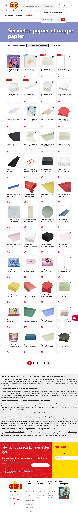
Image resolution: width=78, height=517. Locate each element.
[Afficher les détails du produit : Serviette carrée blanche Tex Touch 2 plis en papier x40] (47, 61)
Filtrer (68, 51)
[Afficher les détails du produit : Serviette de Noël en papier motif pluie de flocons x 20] (13, 211)
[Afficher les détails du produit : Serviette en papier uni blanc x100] (30, 136)
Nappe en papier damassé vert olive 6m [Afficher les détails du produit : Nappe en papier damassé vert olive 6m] (47, 345)
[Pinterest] (10, 504)
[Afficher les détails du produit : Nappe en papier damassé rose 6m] (64, 237)
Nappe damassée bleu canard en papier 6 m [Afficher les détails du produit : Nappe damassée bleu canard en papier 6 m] (64, 220)
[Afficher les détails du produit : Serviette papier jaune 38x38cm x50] (13, 287)
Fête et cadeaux (14, 20)
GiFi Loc (39, 498)
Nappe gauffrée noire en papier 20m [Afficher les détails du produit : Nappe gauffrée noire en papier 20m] (13, 145)
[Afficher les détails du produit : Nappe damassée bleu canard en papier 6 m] (64, 211)
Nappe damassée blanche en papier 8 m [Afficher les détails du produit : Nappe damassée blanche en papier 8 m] (30, 95)
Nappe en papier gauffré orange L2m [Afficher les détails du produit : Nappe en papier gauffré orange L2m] (29, 295)
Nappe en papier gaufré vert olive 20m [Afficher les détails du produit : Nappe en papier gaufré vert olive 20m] (47, 145)
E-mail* (5, 463)
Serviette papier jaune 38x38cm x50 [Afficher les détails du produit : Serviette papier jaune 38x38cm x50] (13, 295)
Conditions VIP (40, 495)
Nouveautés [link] (9, 15)
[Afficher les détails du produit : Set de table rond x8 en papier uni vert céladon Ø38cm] (47, 211)
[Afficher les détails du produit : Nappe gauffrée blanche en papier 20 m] (64, 61)
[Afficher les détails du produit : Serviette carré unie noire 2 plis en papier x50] (64, 337)
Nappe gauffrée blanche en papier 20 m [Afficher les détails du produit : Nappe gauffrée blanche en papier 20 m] (64, 70)
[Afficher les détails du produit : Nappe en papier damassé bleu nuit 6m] (47, 312)
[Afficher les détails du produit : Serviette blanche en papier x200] (13, 86)
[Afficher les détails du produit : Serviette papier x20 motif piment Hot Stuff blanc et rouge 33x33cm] (30, 161)
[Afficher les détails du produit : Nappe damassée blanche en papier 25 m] (64, 262)
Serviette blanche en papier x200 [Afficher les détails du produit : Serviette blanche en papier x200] (13, 95)
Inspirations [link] (19, 15)
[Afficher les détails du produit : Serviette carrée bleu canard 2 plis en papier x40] (30, 337)
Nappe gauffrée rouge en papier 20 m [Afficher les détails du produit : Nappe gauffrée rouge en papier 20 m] (64, 195)
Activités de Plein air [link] (11, 11)
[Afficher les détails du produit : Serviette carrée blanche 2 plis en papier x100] (30, 237)
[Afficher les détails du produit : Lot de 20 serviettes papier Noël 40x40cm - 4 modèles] (13, 337)
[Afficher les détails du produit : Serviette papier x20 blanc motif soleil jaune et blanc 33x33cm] (30, 61)
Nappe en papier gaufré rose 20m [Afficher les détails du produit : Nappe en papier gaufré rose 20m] (13, 245)
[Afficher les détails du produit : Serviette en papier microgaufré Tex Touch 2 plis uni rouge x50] (64, 111)
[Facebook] (10, 499)
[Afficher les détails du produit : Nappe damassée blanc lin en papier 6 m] (30, 211)
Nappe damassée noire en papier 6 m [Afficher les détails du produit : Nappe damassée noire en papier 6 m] (13, 170)
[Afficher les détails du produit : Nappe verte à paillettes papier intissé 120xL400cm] (30, 312)
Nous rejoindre (52, 491)
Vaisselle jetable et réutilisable (16, 45)
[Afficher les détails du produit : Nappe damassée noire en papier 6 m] (13, 161)
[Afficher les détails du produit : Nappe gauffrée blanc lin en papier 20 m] (47, 111)
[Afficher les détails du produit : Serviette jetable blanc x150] (47, 86)
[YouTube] (17, 499)
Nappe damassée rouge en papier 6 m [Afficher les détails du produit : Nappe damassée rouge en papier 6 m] (29, 195)
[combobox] (38, 6)
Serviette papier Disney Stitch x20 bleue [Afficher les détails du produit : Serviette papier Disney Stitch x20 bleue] (13, 270)
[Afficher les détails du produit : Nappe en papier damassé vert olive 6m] (47, 337)
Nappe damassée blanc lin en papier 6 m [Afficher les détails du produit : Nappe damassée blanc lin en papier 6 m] (30, 220)
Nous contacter (29, 491)
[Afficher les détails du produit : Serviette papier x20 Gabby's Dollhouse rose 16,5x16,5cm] (47, 262)
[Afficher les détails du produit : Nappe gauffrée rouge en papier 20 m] (64, 186)
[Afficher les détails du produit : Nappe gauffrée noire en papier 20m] (13, 136)
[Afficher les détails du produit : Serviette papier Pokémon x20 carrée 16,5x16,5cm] (13, 312)
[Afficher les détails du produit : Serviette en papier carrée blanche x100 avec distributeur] (64, 161)
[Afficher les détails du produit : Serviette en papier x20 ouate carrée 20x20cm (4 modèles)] (30, 111)
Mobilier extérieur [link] (26, 11)
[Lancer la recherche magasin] (63, 19)
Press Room (51, 498)
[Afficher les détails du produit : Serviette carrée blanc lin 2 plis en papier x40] (64, 136)
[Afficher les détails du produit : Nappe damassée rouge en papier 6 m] (30, 186)
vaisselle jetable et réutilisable (14, 432)
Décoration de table (56, 45)
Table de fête (28, 20)
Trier (57, 51)
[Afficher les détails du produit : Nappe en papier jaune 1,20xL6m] (47, 186)
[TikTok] (14, 504)
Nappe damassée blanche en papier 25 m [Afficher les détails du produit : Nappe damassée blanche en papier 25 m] (64, 270)
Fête (21, 20)
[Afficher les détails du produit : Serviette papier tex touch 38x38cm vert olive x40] (64, 287)
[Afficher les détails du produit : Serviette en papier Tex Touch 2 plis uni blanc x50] (64, 86)
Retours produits (29, 498)
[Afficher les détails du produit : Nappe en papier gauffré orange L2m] (30, 287)
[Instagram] (14, 499)
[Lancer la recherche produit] (24, 6)
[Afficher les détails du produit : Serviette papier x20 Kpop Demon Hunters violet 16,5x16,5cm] (13, 61)
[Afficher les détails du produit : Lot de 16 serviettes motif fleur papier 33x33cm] (30, 262)
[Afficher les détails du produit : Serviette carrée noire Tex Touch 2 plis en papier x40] (47, 161)
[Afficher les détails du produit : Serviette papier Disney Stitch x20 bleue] (13, 262)
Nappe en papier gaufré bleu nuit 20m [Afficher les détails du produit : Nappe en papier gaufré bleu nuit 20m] (13, 195)
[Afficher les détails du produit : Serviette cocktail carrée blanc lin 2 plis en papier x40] (64, 312)
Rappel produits (29, 500)
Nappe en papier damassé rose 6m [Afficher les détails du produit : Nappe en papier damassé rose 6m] (63, 245)
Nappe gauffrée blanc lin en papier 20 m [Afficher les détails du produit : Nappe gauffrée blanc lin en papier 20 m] (47, 120)
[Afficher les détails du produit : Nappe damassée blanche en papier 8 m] (30, 86)
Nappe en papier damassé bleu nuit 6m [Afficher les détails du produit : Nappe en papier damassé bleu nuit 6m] (47, 320)
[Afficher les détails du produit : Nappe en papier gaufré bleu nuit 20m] (13, 186)
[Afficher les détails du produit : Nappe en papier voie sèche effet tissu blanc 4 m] (13, 111)
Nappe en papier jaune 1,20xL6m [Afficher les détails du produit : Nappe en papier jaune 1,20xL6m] (47, 195)
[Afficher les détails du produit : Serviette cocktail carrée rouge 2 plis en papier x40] (47, 287)
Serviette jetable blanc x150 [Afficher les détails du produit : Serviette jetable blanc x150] (47, 95)
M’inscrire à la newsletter (40, 465)
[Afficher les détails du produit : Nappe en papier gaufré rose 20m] (13, 237)
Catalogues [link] (29, 15)
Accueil (6, 20)
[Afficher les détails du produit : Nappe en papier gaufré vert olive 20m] (47, 136)
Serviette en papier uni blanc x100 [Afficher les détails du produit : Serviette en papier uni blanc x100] (30, 145)
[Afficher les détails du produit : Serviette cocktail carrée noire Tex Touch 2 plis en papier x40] (47, 237)
